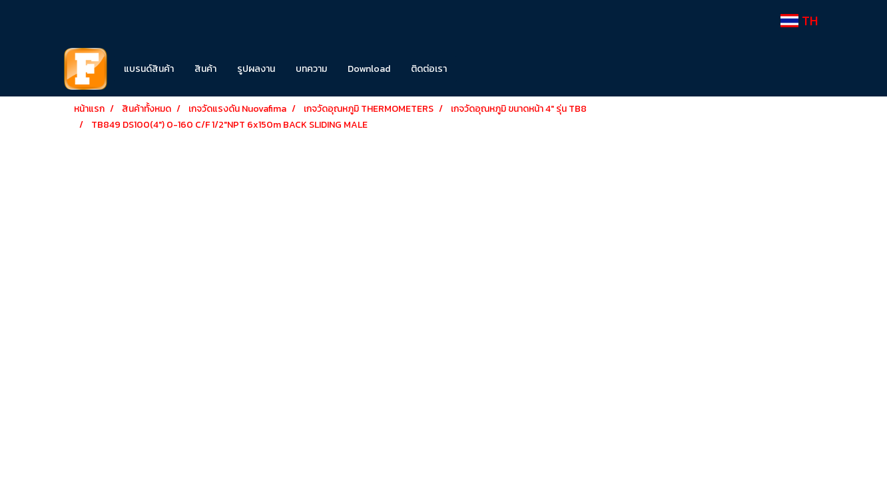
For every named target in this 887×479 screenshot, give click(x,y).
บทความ (311, 69)
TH (799, 21)
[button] (476, 69)
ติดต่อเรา (429, 69)
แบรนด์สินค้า (149, 69)
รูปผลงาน (256, 69)
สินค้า (205, 69)
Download (369, 69)
